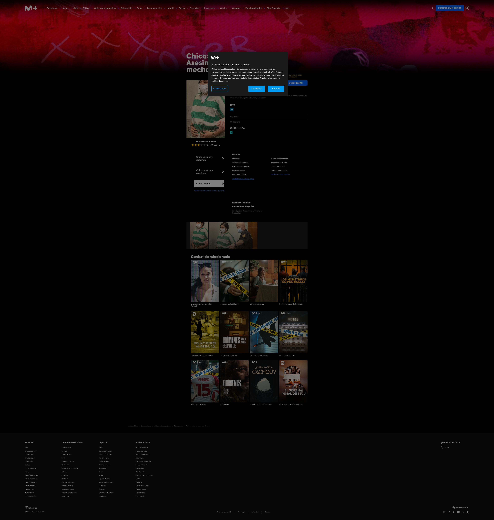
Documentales (154, 8)
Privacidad (254, 512)
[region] (248, 74)
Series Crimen (29, 489)
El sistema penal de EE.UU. (291, 404)
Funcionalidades (253, 8)
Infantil (170, 8)
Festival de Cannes (68, 482)
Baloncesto (126, 8)
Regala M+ (52, 8)
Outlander (65, 465)
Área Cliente (140, 458)
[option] (199, 235)
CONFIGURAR (219, 88)
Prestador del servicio (224, 512)
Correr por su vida (278, 166)
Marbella (65, 479)
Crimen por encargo (259, 355)
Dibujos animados (68, 489)
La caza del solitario (229, 304)
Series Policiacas (30, 482)
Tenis (139, 8)
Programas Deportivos (69, 492)
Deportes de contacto (106, 482)
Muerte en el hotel (287, 355)
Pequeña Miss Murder (279, 162)
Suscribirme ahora (449, 8)
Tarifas (138, 479)
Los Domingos (66, 448)
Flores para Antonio (68, 461)
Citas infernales (257, 304)
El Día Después (104, 461)
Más (287, 8)
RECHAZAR (256, 88)
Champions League (105, 451)
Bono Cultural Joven (142, 454)
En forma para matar (279, 170)
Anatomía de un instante (70, 468)
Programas (209, 8)
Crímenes (224, 404)
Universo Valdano (105, 465)
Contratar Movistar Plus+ (144, 475)
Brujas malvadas (238, 170)
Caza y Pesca (66, 496)
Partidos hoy (103, 496)
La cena (64, 451)
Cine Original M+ (30, 451)
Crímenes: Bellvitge (228, 355)
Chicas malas (203, 183)
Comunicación (140, 492)
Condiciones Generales (143, 461)
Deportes (194, 8)
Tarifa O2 (139, 482)
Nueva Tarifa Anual (142, 486)
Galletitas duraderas (240, 162)
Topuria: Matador (104, 479)
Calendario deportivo (105, 8)
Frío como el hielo (239, 174)
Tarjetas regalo (141, 489)
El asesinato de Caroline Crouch (201, 305)
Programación (140, 496)
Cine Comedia (29, 458)
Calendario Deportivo (106, 492)
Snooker (101, 489)
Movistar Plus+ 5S (141, 465)
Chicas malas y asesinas (204, 158)
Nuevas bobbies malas (279, 159)
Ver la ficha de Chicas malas (243, 179)
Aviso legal (241, 512)
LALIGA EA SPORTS (105, 454)
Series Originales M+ (31, 475)
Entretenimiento (30, 496)
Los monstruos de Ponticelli (291, 304)
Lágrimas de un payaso (241, 166)
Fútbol (86, 8)
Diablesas (236, 159)
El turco (64, 472)
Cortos (223, 8)
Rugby (182, 8)
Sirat (63, 458)
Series (65, 8)
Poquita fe (65, 475)
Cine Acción (29, 461)
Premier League (104, 458)
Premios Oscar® (67, 486)
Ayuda (445, 447)
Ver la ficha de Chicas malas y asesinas (209, 190)
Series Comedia (30, 486)
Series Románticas (31, 479)
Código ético (140, 468)
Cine (75, 8)
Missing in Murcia (198, 404)
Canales (236, 8)
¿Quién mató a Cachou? (260, 404)
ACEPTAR (276, 88)
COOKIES (267, 512)
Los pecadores (67, 454)
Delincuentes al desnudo (202, 355)
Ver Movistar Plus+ (142, 448)
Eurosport (102, 486)
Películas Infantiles (31, 468)
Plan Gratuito (273, 8)
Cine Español (29, 454)
